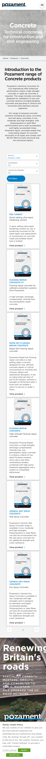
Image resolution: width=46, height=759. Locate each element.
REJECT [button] (24, 750)
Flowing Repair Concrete (18, 429)
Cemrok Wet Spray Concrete (19, 512)
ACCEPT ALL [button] (14, 755)
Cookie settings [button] (9, 750)
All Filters (12, 178)
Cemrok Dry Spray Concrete (19, 582)
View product (16, 245)
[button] (42, 5)
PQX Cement (15, 214)
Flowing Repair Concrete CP (18, 281)
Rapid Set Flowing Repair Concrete (19, 344)
